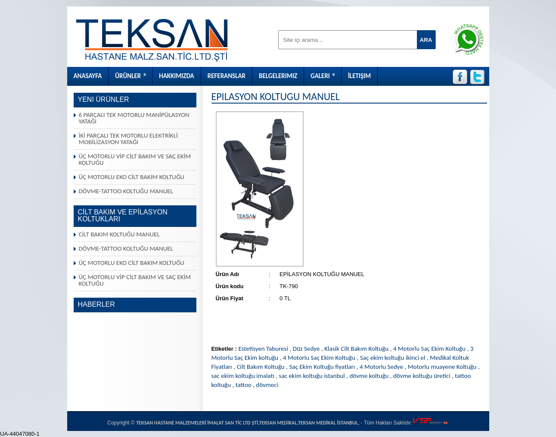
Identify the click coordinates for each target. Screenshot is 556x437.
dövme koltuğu (369, 376)
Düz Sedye (306, 348)
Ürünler (133, 73)
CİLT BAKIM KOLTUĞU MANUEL (119, 234)
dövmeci (267, 385)
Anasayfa (88, 76)
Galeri (326, 73)
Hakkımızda (176, 76)
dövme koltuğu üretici (422, 376)
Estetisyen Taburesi (263, 348)
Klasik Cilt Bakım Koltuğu (356, 348)
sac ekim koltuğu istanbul (312, 376)
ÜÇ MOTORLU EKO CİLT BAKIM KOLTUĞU (131, 177)
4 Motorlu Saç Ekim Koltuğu (429, 348)
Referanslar (226, 76)
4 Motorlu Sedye (381, 367)
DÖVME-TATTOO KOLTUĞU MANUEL (126, 191)
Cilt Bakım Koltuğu (261, 367)
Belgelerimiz (278, 76)
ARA (426, 40)
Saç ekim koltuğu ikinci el (392, 358)
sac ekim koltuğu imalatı (242, 376)
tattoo (244, 385)
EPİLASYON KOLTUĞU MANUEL (275, 96)
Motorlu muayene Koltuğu (442, 367)
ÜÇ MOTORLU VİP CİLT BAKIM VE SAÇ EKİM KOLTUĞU (135, 159)
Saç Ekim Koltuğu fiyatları (322, 367)
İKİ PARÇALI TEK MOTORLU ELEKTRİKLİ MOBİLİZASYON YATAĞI (128, 139)
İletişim (359, 76)
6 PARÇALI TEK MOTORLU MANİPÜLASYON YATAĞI (134, 118)
